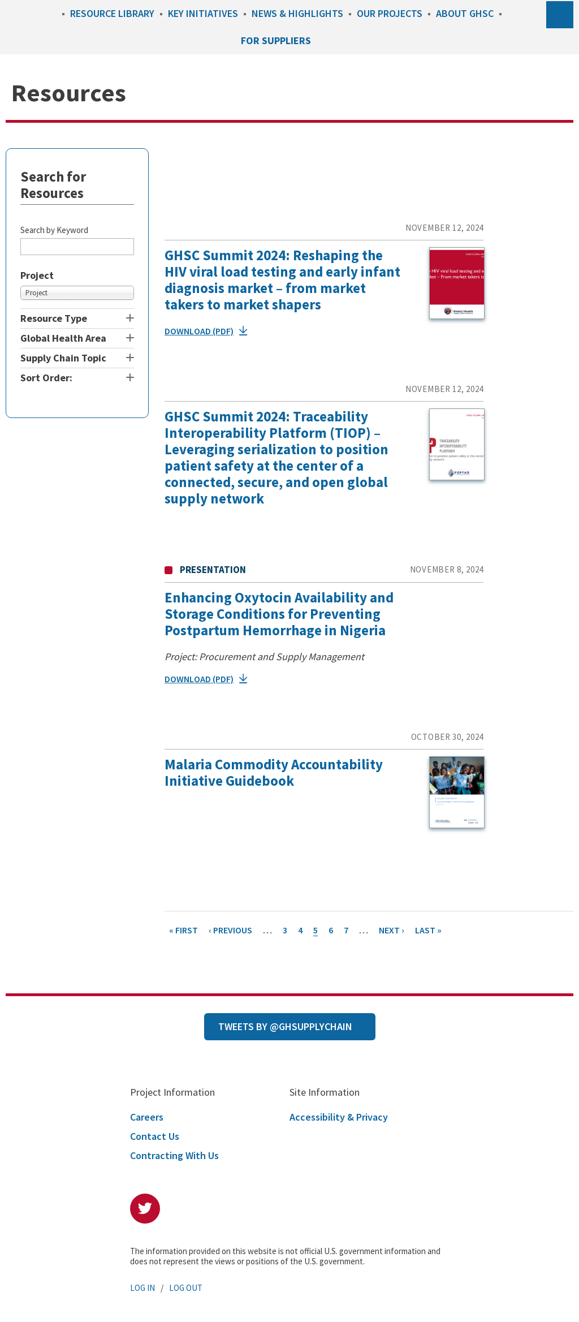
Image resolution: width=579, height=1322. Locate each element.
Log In (142, 1287)
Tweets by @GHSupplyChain (285, 1026)
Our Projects (389, 13)
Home (51, 13)
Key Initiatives (203, 13)
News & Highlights (297, 13)
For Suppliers (276, 40)
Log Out (185, 1287)
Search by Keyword (54, 230)
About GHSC (465, 13)
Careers (146, 1116)
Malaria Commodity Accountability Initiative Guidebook (274, 772)
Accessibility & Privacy (339, 1116)
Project (37, 275)
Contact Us (154, 1136)
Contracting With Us (174, 1155)
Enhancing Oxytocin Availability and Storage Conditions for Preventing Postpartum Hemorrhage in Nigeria (279, 613)
